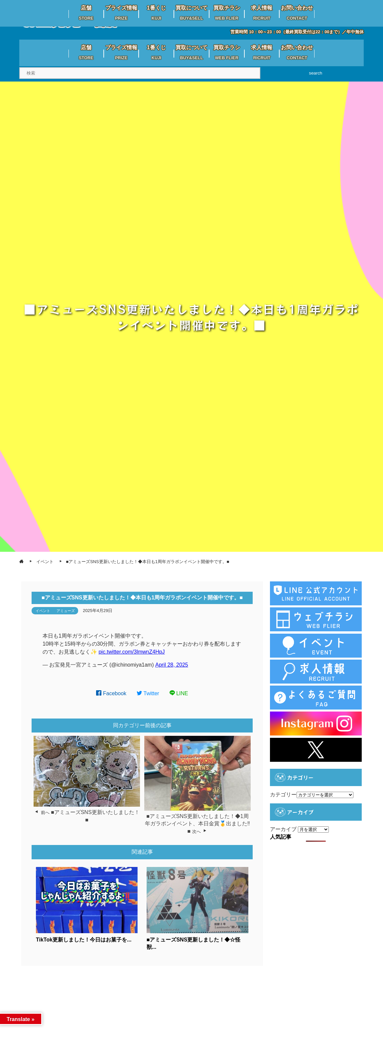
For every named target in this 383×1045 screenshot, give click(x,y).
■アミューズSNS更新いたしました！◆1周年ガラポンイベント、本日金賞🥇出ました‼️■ (197, 823)
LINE (179, 693)
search (315, 73)
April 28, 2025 (171, 665)
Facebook (111, 693)
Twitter (148, 693)
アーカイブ (283, 829)
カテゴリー (283, 794)
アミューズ (66, 611)
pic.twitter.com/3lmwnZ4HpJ (131, 652)
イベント (43, 611)
